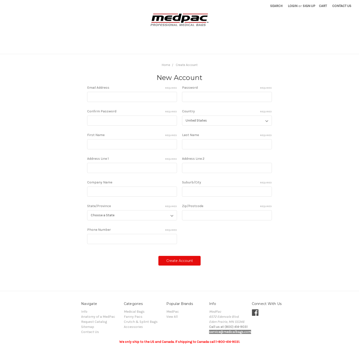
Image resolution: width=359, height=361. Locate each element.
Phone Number (132, 230)
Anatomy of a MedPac (238, 47)
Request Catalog (281, 47)
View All (172, 317)
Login (292, 6)
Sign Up (309, 6)
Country (227, 111)
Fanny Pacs (106, 47)
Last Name (227, 135)
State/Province (132, 206)
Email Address (132, 88)
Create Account (186, 65)
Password (227, 88)
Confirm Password (132, 111)
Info (207, 47)
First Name (132, 135)
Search (276, 6)
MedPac (172, 312)
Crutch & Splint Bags (144, 47)
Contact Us (341, 6)
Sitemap (87, 327)
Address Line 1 (132, 159)
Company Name (99, 182)
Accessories (183, 47)
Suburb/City (227, 182)
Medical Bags (75, 47)
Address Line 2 (193, 159)
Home (166, 65)
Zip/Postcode (227, 206)
